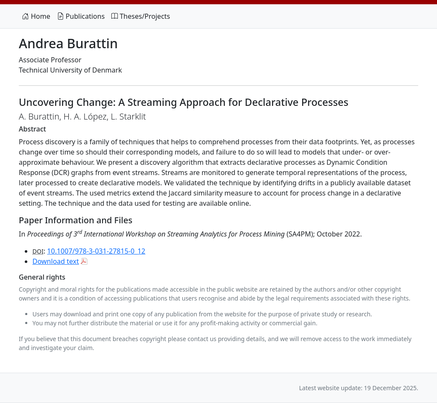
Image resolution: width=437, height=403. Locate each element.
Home (36, 16)
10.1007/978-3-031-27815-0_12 (96, 251)
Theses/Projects (140, 16)
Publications (81, 16)
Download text (55, 261)
